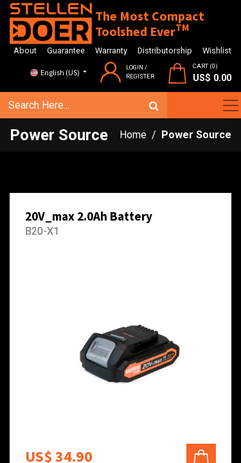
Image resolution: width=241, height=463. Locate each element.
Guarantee (66, 50)
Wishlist (216, 50)
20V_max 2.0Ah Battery (88, 216)
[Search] (154, 105)
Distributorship (165, 50)
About (25, 50)
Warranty (111, 50)
